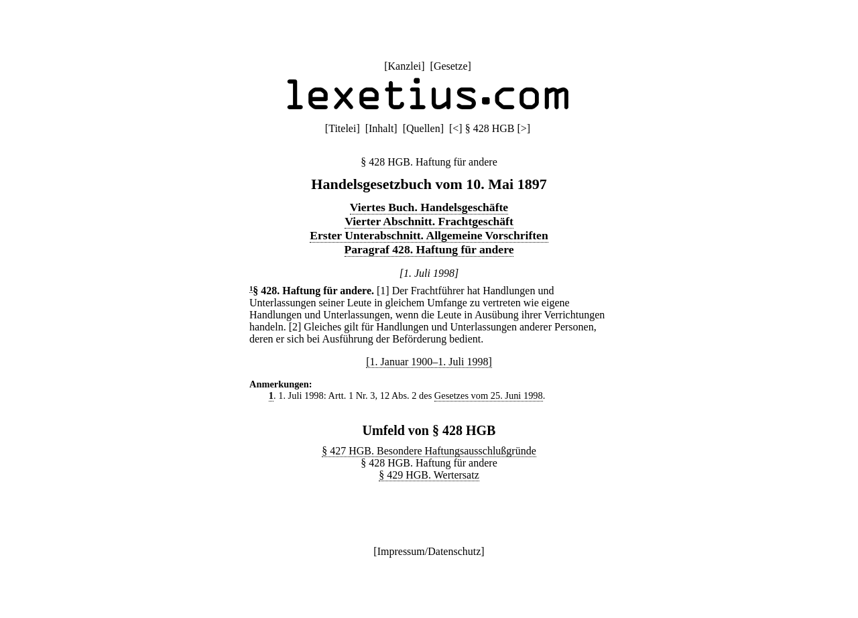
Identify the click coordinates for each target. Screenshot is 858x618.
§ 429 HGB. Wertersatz (429, 475)
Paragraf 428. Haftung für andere (429, 249)
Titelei (342, 128)
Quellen (423, 128)
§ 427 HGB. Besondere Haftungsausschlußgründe (429, 450)
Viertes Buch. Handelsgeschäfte (429, 207)
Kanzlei (404, 66)
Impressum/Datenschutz (429, 551)
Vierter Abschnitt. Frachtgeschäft (429, 221)
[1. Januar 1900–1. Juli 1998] (429, 361)
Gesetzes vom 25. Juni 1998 (488, 395)
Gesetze (451, 66)
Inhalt (381, 128)
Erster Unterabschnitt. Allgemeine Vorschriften (429, 235)
